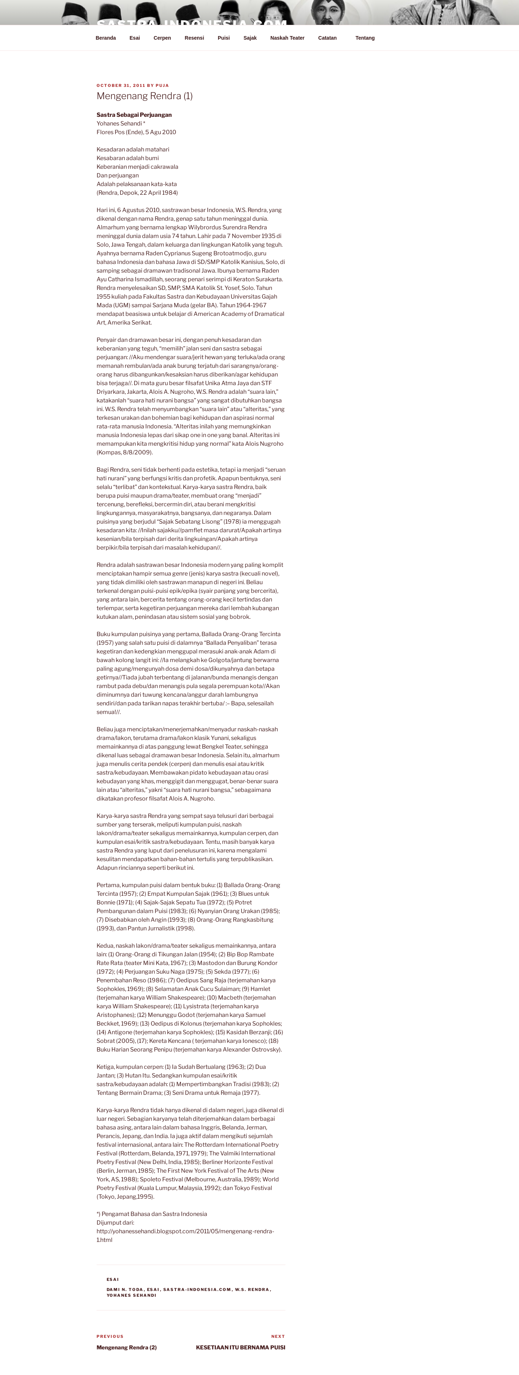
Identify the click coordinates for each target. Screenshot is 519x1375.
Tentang (368, 38)
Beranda (106, 38)
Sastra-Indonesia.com (197, 1289)
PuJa (162, 85)
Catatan (330, 38)
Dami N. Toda (125, 1289)
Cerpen (162, 38)
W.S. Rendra (252, 1289)
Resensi (194, 38)
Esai (135, 38)
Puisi (224, 38)
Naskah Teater (287, 38)
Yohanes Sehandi (132, 1295)
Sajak (250, 38)
